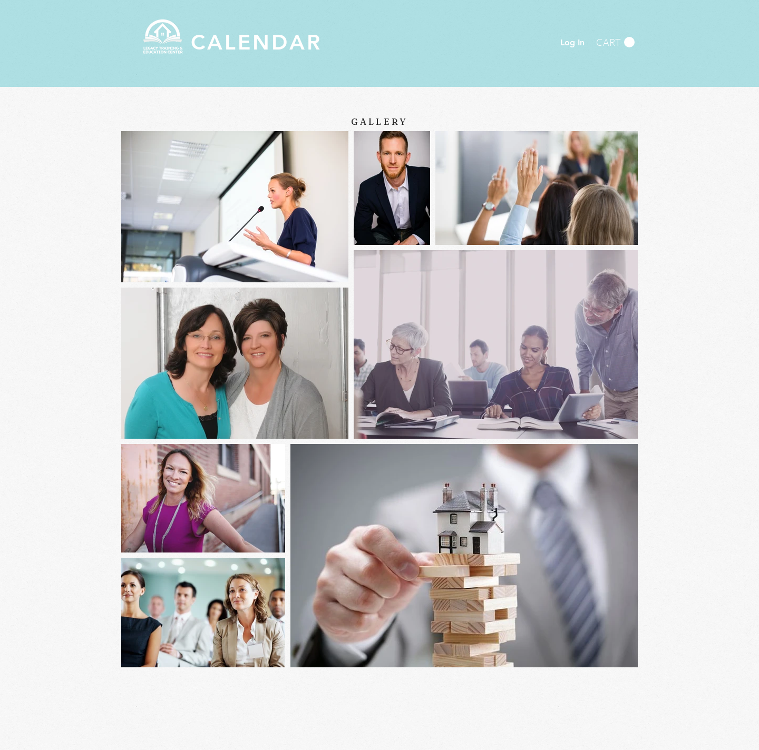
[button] (615, 42)
